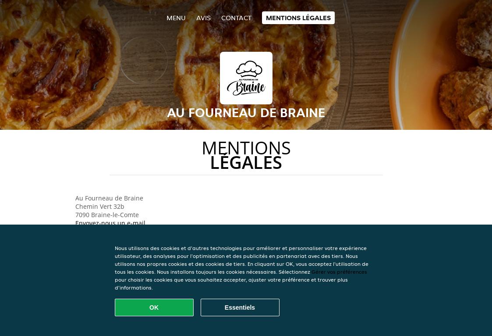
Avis (203, 17)
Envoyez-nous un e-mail (110, 223)
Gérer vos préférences (339, 271)
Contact (236, 17)
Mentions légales (298, 17)
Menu (176, 17)
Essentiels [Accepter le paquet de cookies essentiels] (240, 307)
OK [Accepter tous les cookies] (154, 307)
